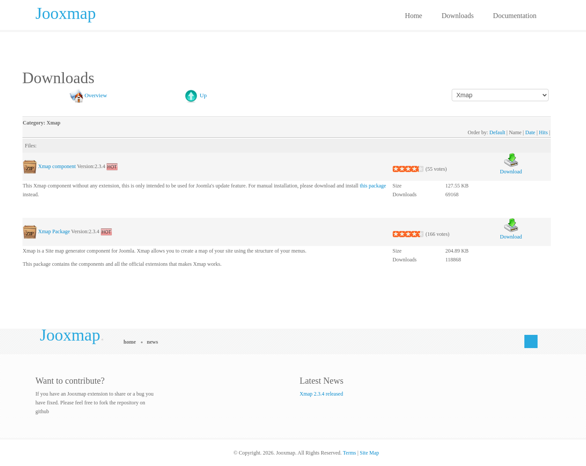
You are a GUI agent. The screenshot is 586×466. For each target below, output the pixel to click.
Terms (349, 453)
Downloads (458, 15)
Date (530, 132)
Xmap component (57, 166)
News (152, 342)
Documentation (515, 15)
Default (497, 132)
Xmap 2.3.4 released (321, 394)
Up (203, 95)
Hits (543, 132)
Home (413, 15)
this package (373, 186)
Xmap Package (54, 231)
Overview (96, 95)
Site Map (369, 453)
